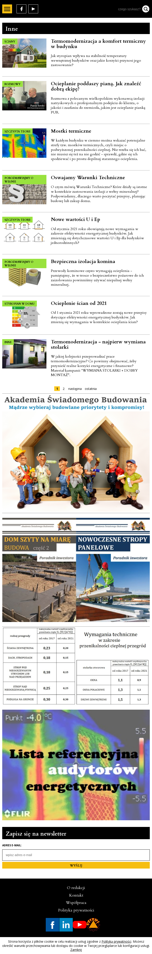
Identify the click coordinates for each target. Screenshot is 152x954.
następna (75, 389)
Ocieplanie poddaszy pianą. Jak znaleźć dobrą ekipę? (96, 86)
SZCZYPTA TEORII (17, 131)
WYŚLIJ (76, 865)
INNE (8, 342)
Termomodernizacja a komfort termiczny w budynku (98, 44)
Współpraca (76, 902)
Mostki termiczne (71, 131)
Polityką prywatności (116, 941)
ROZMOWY (12, 84)
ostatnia (91, 389)
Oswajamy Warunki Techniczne (88, 177)
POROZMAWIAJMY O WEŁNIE (18, 179)
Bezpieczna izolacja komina (83, 261)
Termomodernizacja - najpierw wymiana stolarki (98, 344)
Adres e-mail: (12, 845)
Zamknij (76, 950)
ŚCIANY (9, 41)
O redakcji (76, 888)
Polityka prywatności (76, 910)
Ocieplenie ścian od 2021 (79, 303)
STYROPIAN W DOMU (19, 304)
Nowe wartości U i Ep (75, 219)
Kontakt (76, 895)
